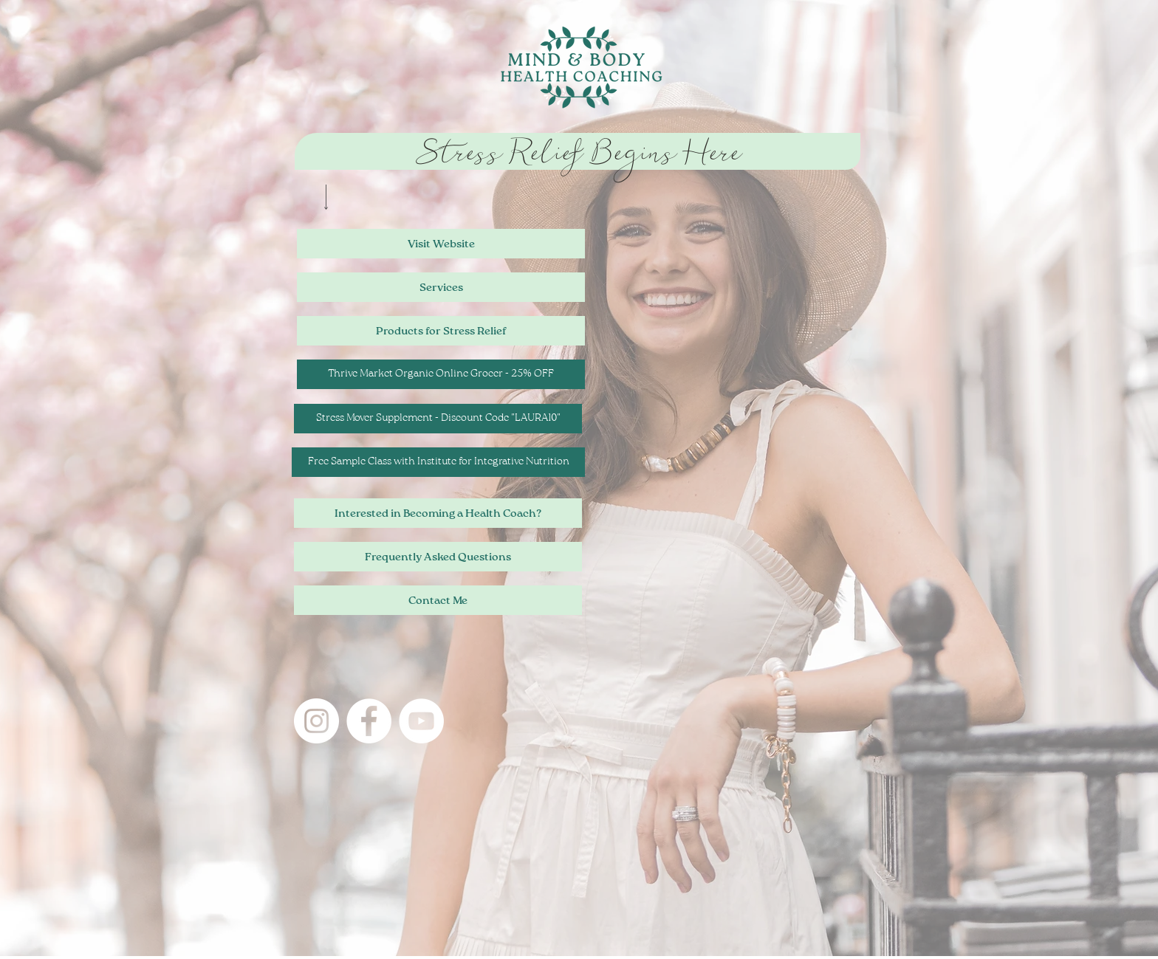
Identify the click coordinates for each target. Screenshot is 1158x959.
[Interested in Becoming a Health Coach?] (438, 513)
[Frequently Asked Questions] (438, 556)
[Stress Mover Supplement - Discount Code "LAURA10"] (438, 418)
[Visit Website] (441, 243)
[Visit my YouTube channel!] (421, 720)
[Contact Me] (438, 600)
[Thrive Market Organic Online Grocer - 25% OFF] (441, 374)
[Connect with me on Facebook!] (368, 720)
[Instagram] (316, 720)
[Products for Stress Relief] (441, 331)
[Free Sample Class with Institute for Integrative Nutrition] (438, 462)
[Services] (441, 287)
